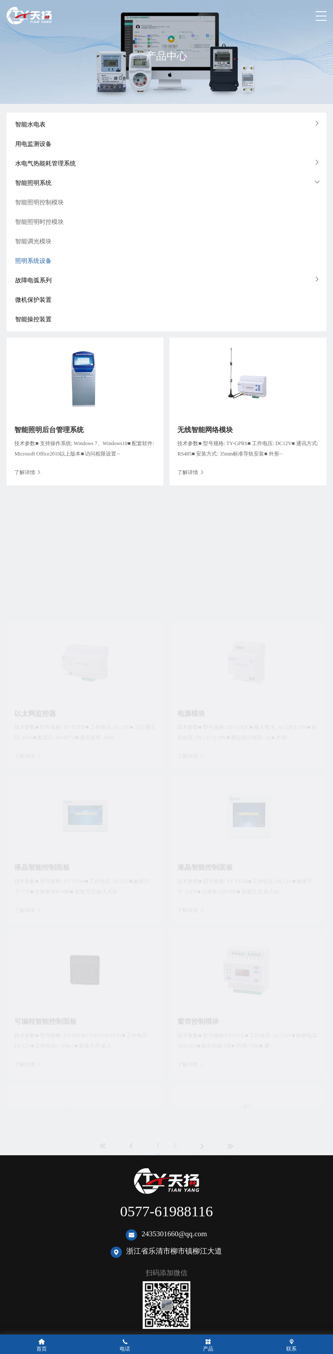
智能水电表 (30, 124)
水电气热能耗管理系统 (45, 163)
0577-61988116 (166, 1211)
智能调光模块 (33, 241)
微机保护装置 (33, 300)
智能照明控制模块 (39, 202)
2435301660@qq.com (174, 1234)
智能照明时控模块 (39, 222)
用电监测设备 (33, 144)
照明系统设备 (33, 261)
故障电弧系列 (33, 280)
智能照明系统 (33, 183)
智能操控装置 (33, 319)
